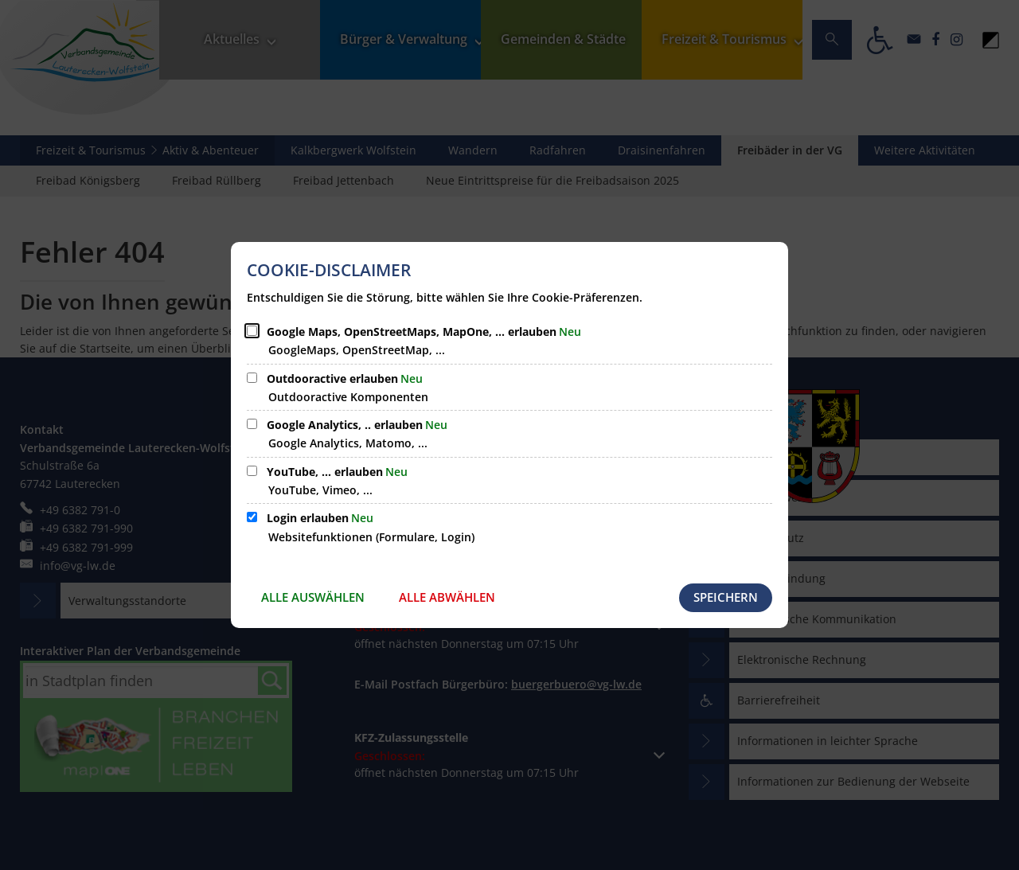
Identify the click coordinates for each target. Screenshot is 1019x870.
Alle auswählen (313, 597)
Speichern (725, 597)
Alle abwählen (447, 597)
